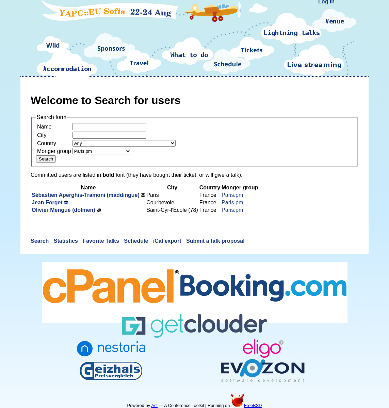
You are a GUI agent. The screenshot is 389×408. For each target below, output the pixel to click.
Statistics (67, 241)
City (42, 135)
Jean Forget (47, 202)
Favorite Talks (101, 241)
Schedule (137, 241)
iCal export (168, 241)
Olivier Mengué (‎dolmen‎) (63, 210)
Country (46, 143)
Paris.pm (232, 195)
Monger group (54, 151)
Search (40, 241)
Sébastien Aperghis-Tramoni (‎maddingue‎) (86, 195)
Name (44, 127)
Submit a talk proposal (215, 241)
